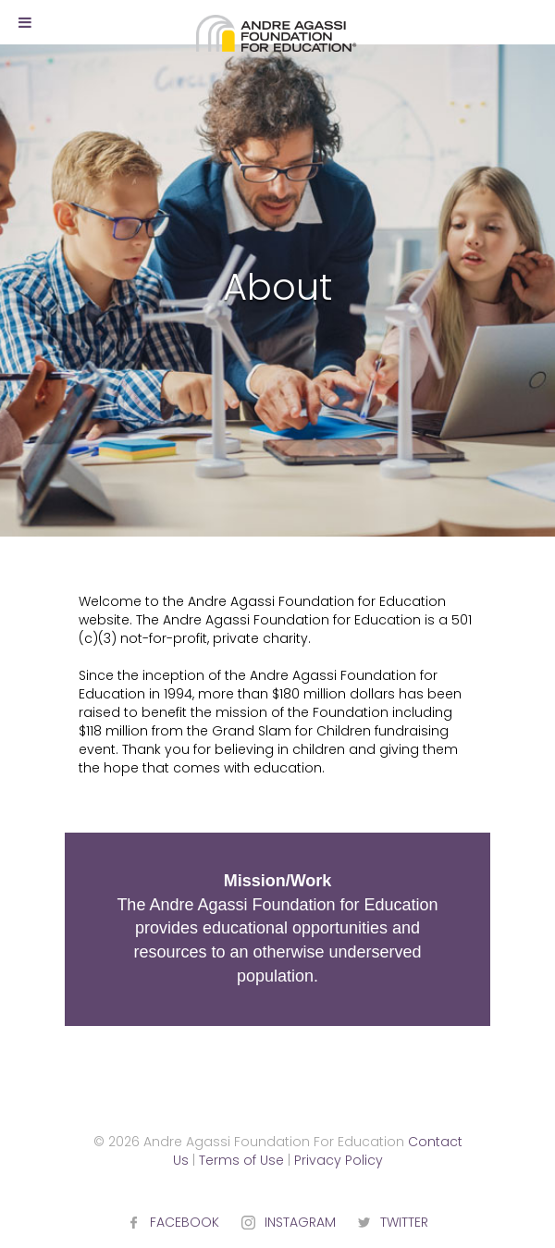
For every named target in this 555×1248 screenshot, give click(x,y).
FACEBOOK (184, 1222)
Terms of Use (241, 1160)
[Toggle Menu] (25, 22)
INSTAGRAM (300, 1222)
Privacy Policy (338, 1160)
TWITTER (404, 1222)
